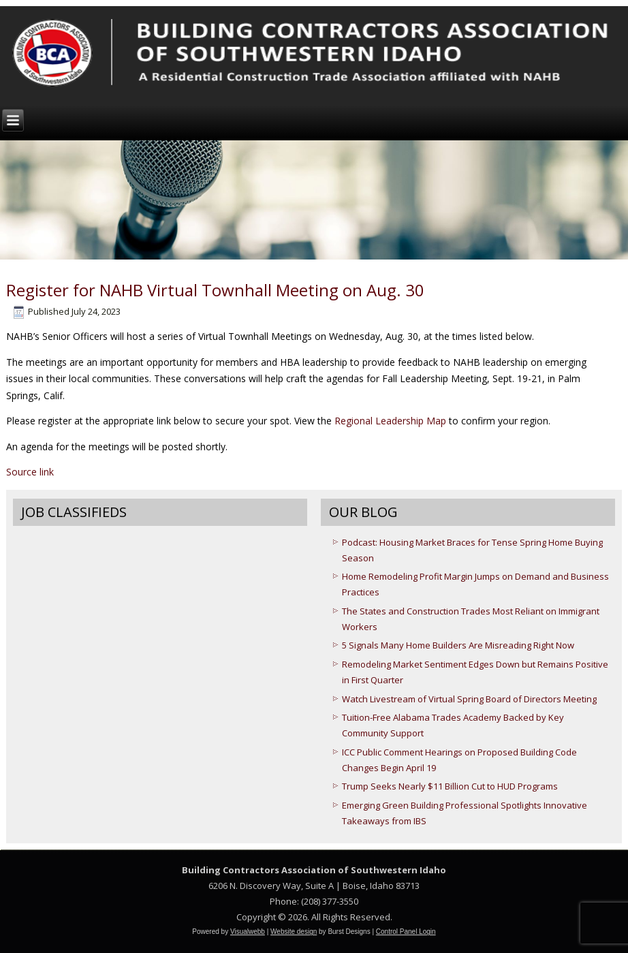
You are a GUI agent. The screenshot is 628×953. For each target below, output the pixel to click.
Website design (293, 931)
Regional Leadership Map (390, 420)
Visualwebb (247, 931)
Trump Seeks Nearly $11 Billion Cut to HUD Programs (450, 786)
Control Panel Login (406, 931)
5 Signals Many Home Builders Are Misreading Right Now (458, 645)
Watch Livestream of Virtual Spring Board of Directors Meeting (469, 699)
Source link (30, 471)
